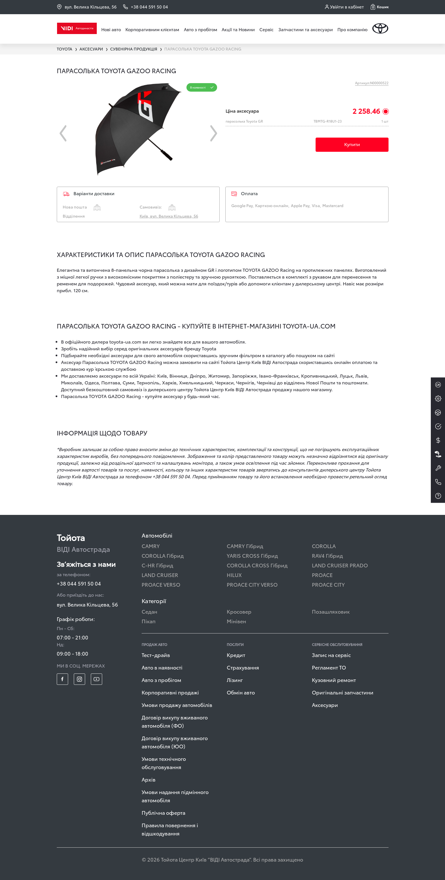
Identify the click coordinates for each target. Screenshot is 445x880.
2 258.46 (366, 110)
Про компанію (352, 29)
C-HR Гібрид (157, 565)
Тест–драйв (156, 654)
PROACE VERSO (161, 584)
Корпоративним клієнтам (152, 29)
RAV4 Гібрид (327, 555)
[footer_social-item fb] (62, 679)
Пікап (149, 620)
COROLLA (324, 545)
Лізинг (235, 679)
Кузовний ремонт (334, 679)
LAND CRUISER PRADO (340, 565)
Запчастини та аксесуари (305, 29)
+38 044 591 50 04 (79, 583)
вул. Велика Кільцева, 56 (87, 7)
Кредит (236, 654)
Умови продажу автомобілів (177, 704)
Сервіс (266, 29)
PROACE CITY (328, 584)
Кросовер (239, 611)
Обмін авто (241, 692)
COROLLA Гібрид (163, 555)
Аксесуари (325, 704)
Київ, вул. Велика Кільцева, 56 (169, 216)
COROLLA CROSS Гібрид (257, 565)
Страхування (243, 667)
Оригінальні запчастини (342, 692)
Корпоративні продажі (170, 692)
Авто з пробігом (200, 29)
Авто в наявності (162, 667)
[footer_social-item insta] (79, 679)
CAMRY (151, 545)
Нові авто (111, 29)
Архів (149, 779)
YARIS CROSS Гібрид (252, 555)
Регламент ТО (329, 667)
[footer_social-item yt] (96, 679)
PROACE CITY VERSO (252, 584)
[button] (380, 7)
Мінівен (236, 620)
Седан (149, 611)
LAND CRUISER (160, 574)
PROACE (322, 574)
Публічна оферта (163, 812)
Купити (352, 144)
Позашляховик (331, 611)
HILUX (234, 574)
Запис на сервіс (331, 654)
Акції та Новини (238, 29)
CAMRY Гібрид (245, 545)
